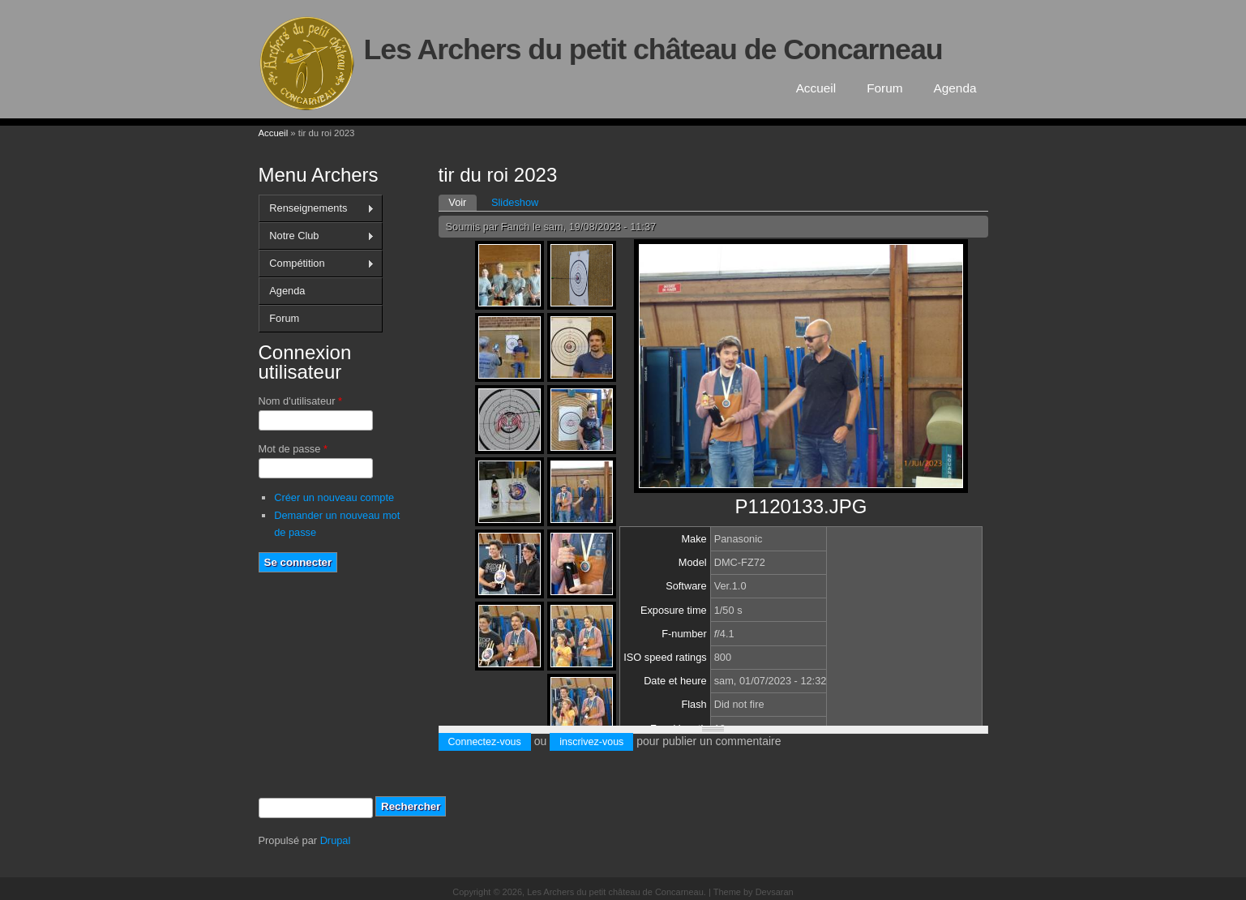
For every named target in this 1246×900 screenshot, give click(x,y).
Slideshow (514, 202)
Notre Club (317, 235)
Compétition (317, 263)
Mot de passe (293, 449)
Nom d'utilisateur (300, 401)
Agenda (955, 88)
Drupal (335, 840)
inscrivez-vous (591, 742)
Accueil (816, 88)
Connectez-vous (484, 742)
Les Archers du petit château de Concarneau (653, 49)
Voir (462, 201)
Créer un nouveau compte (334, 497)
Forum (884, 88)
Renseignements (317, 208)
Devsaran (775, 892)
